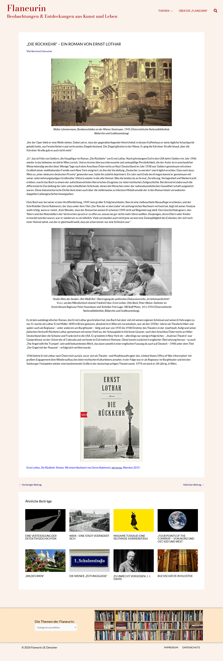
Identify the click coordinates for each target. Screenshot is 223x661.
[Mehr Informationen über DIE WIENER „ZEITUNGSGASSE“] (89, 563)
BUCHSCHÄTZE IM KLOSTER (176, 579)
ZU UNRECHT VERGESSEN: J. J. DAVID (133, 580)
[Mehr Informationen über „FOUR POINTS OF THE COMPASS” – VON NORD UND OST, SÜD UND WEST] (178, 523)
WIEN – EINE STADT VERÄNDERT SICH (82, 540)
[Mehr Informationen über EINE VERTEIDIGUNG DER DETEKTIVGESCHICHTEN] (45, 523)
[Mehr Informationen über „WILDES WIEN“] (45, 563)
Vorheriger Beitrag (31, 487)
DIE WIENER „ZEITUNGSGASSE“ (81, 580)
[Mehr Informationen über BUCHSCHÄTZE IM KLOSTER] (178, 563)
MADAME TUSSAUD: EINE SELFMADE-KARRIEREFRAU (131, 540)
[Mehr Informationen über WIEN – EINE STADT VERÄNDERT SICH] (89, 523)
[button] (175, 12)
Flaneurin (26, 9)
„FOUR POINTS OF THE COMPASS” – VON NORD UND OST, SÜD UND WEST (177, 541)
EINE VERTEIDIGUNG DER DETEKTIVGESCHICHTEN (42, 540)
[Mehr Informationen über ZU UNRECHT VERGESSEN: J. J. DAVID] (134, 563)
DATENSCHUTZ (191, 647)
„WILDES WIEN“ (35, 579)
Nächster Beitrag (192, 487)
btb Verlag (117, 470)
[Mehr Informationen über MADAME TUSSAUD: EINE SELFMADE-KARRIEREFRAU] (134, 523)
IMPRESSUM (171, 647)
